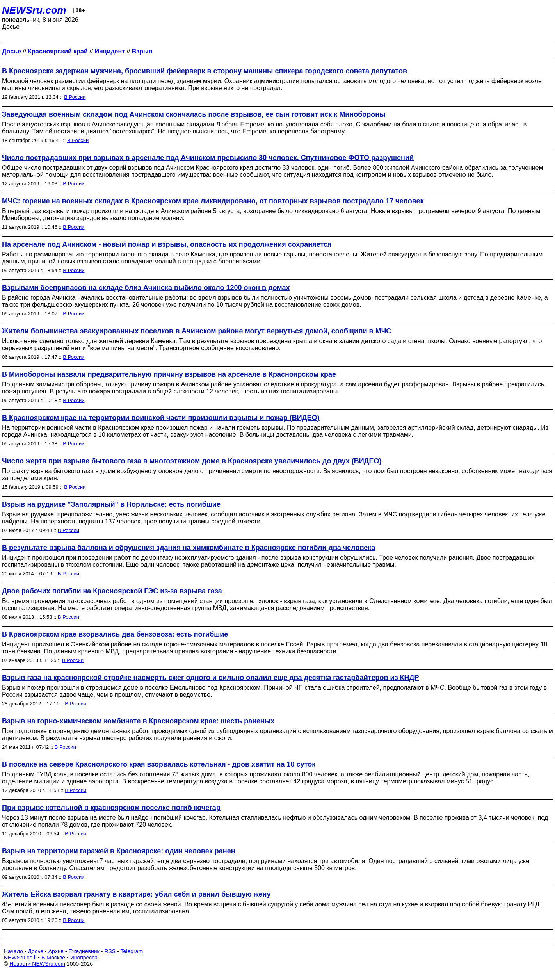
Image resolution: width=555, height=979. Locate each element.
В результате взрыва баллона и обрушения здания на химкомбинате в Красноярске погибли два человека (188, 548)
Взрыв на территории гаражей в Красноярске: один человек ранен (118, 851)
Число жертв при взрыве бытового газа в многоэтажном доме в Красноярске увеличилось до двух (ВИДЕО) (191, 461)
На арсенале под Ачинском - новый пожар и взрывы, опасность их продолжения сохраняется (167, 244)
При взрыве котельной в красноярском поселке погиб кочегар (111, 808)
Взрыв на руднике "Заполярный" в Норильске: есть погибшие (111, 504)
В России (74, 97)
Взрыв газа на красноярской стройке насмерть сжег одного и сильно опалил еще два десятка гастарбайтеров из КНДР (210, 678)
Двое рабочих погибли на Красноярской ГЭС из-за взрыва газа (112, 591)
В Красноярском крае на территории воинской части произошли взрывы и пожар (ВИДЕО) (161, 418)
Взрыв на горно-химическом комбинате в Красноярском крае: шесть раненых (138, 721)
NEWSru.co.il (20, 957)
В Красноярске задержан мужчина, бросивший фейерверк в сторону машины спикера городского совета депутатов (204, 71)
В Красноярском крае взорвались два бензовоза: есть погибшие (115, 634)
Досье (35, 951)
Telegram (132, 951)
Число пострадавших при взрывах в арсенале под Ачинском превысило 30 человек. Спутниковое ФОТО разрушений (208, 158)
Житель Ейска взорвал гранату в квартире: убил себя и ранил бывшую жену (136, 894)
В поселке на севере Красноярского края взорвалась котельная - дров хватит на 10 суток (158, 764)
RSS (110, 951)
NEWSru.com (34, 10)
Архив (56, 951)
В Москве (53, 957)
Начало (13, 951)
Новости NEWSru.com (37, 964)
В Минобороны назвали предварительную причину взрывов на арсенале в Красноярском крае (169, 374)
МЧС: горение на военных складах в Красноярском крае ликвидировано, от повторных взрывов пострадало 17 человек (213, 201)
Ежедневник (84, 951)
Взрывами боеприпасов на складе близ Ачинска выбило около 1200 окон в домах (146, 288)
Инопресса (84, 957)
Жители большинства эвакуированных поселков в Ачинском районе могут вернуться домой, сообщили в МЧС (196, 331)
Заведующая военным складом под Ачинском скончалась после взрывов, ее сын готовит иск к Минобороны (194, 114)
